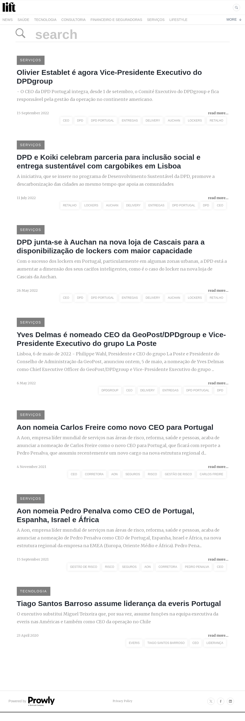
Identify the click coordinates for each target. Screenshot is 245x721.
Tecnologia (45, 20)
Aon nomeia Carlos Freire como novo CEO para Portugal (115, 431)
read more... (218, 114)
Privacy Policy (122, 707)
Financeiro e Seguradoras (116, 20)
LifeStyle (178, 20)
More (234, 19)
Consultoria (73, 20)
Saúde (23, 20)
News (7, 20)
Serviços (155, 20)
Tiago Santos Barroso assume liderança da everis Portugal (119, 609)
